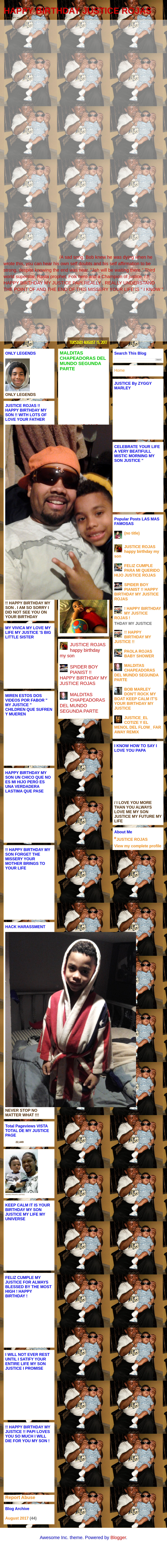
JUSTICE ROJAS (132, 839)
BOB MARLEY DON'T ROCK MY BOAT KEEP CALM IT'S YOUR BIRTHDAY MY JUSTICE (135, 698)
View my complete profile (137, 846)
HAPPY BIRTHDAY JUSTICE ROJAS (77, 11)
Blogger (118, 1537)
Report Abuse (20, 1497)
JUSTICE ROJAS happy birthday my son (83, 650)
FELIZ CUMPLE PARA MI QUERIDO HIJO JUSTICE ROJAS (137, 570)
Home (119, 370)
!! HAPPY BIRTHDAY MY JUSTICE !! (132, 637)
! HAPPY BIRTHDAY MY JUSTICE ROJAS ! (137, 613)
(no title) (132, 533)
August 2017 (17, 1518)
